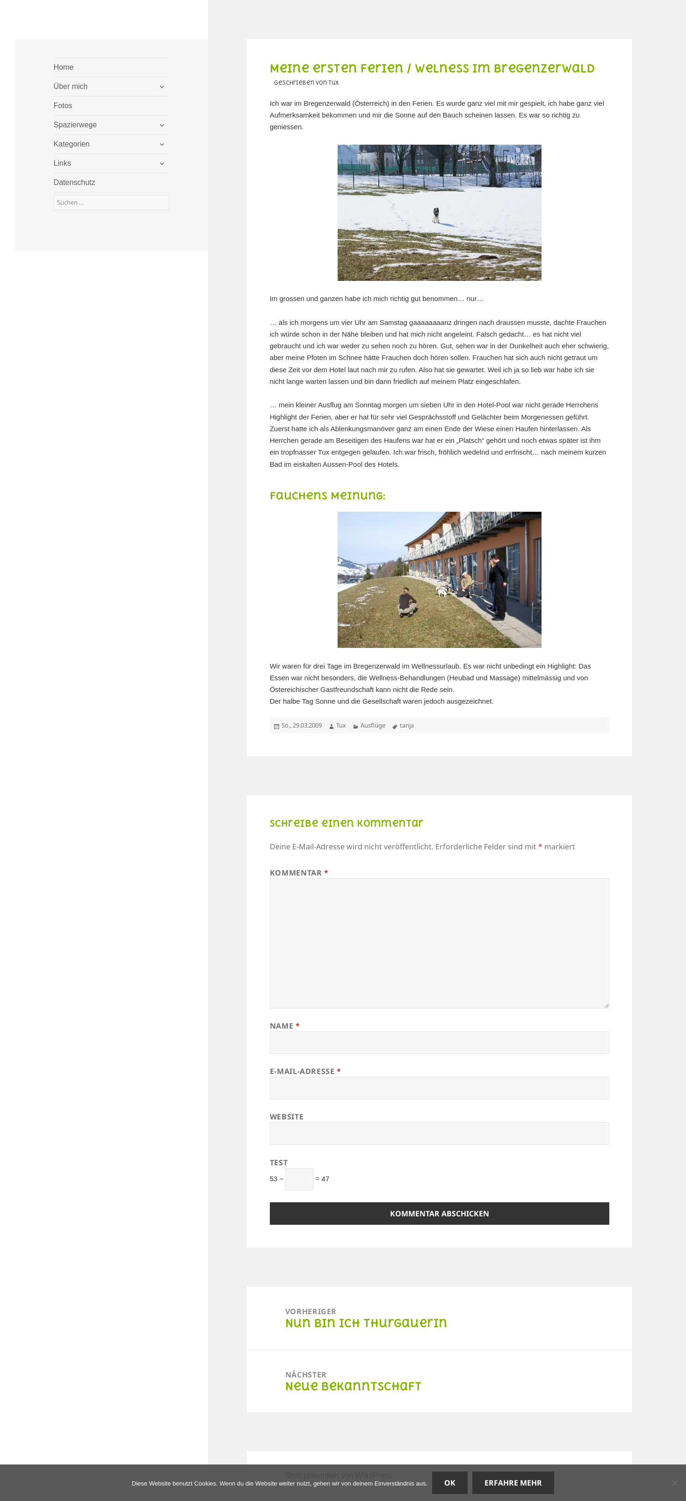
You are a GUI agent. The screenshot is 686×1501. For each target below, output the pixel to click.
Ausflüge (373, 725)
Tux (341, 725)
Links (62, 163)
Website (286, 1116)
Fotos (63, 106)
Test (279, 1162)
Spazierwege (75, 125)
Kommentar (299, 873)
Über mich (71, 86)
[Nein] (674, 1482)
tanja (407, 725)
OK (449, 1483)
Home (64, 67)
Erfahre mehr (513, 1483)
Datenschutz (74, 182)
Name (285, 1026)
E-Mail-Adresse (305, 1071)
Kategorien (72, 144)
